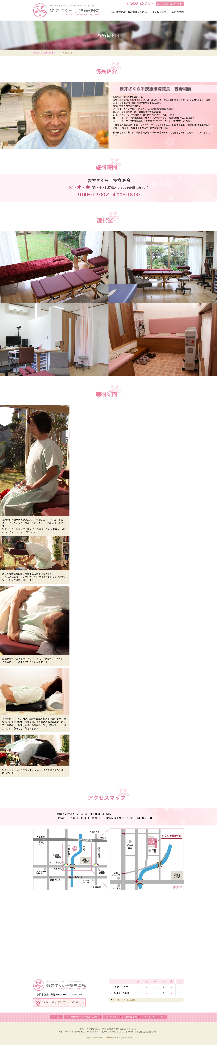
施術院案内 (177, 13)
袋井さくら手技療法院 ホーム (45, 53)
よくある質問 (159, 13)
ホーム (56, 1017)
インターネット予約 (153, 1017)
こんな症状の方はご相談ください (129, 13)
